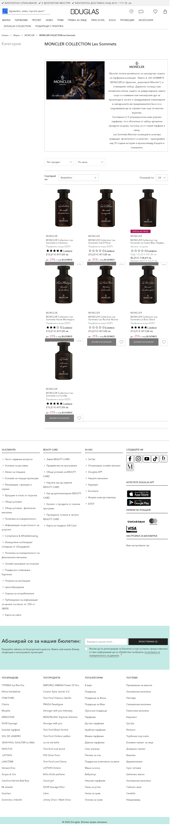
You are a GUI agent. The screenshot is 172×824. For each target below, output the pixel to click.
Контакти (93, 491)
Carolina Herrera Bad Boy (15, 780)
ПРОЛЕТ (36, 20)
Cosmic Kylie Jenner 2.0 (56, 691)
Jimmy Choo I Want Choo (57, 799)
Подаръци (90, 691)
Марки (6, 20)
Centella (130, 793)
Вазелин (131, 755)
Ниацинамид (133, 799)
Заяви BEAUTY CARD (58, 459)
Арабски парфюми (95, 729)
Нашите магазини (98, 478)
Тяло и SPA (98, 20)
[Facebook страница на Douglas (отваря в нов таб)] (130, 459)
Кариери (93, 484)
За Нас (91, 459)
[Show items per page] (162, 177)
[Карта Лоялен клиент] (141, 11)
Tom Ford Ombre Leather (56, 736)
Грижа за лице (77, 20)
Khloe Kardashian (11, 691)
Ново (49, 20)
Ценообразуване (14, 587)
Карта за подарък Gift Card (61, 525)
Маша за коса (92, 767)
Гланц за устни (93, 787)
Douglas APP (95, 471)
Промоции (127, 20)
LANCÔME (7, 761)
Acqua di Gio (9, 774)
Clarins (5, 704)
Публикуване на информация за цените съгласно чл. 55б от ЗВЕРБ (20, 604)
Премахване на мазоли (139, 685)
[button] (20, 43)
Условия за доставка (16, 465)
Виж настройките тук (137, 545)
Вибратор (90, 774)
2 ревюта (67, 327)
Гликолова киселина (137, 710)
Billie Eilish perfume (54, 774)
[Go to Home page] (84, 11)
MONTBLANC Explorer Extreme (60, 717)
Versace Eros (8, 767)
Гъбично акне (133, 787)
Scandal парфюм (11, 729)
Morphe (6, 710)
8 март (88, 685)
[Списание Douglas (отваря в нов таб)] (130, 467)
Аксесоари (146, 20)
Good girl (48, 780)
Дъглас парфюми (94, 723)
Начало (5, 35)
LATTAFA (7, 755)
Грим (60, 20)
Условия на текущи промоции (22, 478)
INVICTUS (7, 748)
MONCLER (29, 35)
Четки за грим (92, 793)
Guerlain (6, 793)
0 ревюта (109, 250)
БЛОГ (91, 503)
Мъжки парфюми (94, 736)
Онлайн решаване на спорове (22, 563)
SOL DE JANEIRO (11, 736)
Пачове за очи (93, 755)
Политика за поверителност (20, 518)
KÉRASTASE (8, 717)
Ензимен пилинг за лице (139, 742)
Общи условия (13, 501)
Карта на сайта (13, 614)
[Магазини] (131, 11)
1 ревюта (67, 250)
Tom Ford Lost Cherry (54, 761)
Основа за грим (94, 799)
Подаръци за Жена (95, 697)
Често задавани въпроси (18, 459)
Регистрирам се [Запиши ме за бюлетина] (151, 641)
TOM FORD (8, 697)
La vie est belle (51, 742)
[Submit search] (5, 11)
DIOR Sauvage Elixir (54, 787)
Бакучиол (131, 717)
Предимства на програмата (62, 465)
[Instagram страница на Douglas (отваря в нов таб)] (138, 459)
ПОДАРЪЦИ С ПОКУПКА (49, 26)
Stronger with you (52, 723)
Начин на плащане (15, 471)
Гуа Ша (130, 723)
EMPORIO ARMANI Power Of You (61, 685)
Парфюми (21, 20)
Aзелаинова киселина (138, 691)
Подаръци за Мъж (95, 704)
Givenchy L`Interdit (12, 799)
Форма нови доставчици (102, 497)
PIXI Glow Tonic (51, 755)
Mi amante (7, 787)
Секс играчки (92, 748)
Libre (46, 793)
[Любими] (155, 11)
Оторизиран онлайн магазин (104, 465)
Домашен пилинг (136, 748)
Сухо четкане (133, 767)
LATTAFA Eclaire (52, 767)
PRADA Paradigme (53, 704)
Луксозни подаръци (96, 710)
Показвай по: (147, 177)
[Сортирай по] (79, 177)
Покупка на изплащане (17, 580)
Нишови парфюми (95, 780)
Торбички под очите (137, 736)
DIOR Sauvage (9, 723)
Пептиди (131, 697)
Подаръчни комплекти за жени (102, 761)
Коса (112, 20)
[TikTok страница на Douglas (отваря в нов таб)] (155, 459)
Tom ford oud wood (54, 748)
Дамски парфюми (94, 742)
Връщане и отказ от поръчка (21, 495)
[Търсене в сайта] (26, 11)
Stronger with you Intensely (57, 710)
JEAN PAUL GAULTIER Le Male (18, 742)
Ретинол (130, 729)
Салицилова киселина (138, 704)
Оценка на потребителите (19, 593)
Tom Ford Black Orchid (55, 729)
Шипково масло (135, 774)
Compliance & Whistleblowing (21, 535)
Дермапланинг (134, 761)
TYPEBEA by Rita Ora (13, 685)
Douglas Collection (17, 26)
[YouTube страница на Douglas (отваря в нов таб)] (147, 459)
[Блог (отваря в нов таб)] (163, 459)
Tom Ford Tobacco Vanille (57, 697)
